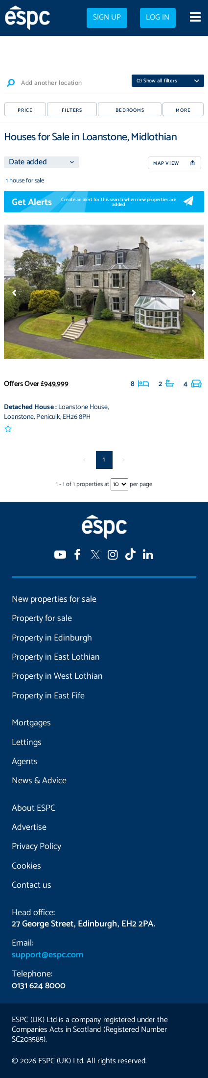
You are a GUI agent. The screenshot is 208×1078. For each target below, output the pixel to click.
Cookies (26, 866)
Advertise (29, 827)
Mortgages (31, 723)
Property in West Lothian (57, 676)
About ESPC (33, 808)
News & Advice (39, 780)
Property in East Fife (48, 696)
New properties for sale (54, 599)
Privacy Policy (36, 846)
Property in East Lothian (56, 657)
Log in (157, 17)
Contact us (31, 885)
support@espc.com (47, 955)
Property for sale (42, 618)
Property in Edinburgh (52, 638)
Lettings (27, 742)
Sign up (107, 17)
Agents (25, 761)
